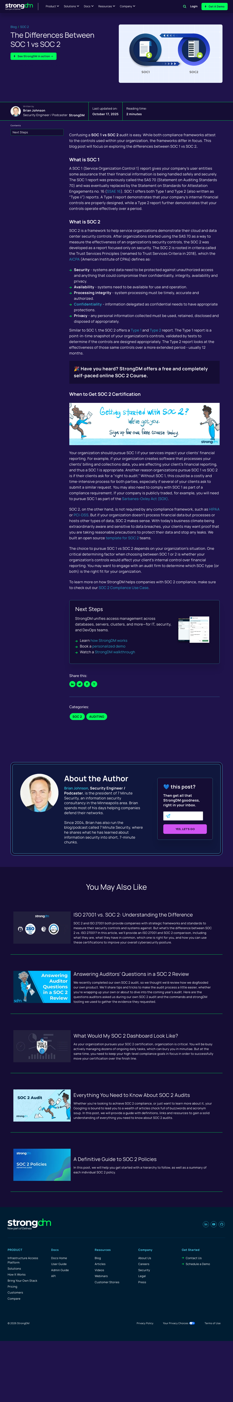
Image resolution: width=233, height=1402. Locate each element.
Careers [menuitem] (143, 1264)
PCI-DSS (81, 514)
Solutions (70, 6)
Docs (87, 6)
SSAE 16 (114, 191)
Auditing (96, 716)
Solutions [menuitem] (14, 1269)
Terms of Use (213, 1323)
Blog (14, 27)
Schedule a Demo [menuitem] (198, 1264)
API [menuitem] (53, 1276)
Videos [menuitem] (99, 1270)
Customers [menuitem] (15, 1292)
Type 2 (155, 330)
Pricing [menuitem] (12, 1287)
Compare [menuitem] (14, 1299)
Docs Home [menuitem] (59, 1258)
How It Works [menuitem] (17, 1274)
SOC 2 (24, 27)
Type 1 (136, 330)
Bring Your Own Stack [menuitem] (22, 1281)
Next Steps (20, 132)
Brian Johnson (34, 110)
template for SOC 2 (122, 537)
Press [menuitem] (142, 1282)
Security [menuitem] (144, 1270)
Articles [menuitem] (100, 1264)
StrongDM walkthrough (115, 651)
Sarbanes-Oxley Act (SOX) (145, 498)
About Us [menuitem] (144, 1258)
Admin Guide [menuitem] (60, 1270)
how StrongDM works (109, 640)
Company (126, 6)
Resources (105, 6)
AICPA (74, 259)
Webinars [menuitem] (101, 1276)
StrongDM (77, 115)
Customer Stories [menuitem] (107, 1282)
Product (51, 6)
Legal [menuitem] (142, 1276)
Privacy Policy (145, 1323)
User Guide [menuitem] (59, 1264)
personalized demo (108, 646)
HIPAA (214, 509)
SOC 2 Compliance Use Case (124, 587)
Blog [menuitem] (98, 1258)
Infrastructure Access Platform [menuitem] (23, 1260)
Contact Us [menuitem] (194, 1258)
